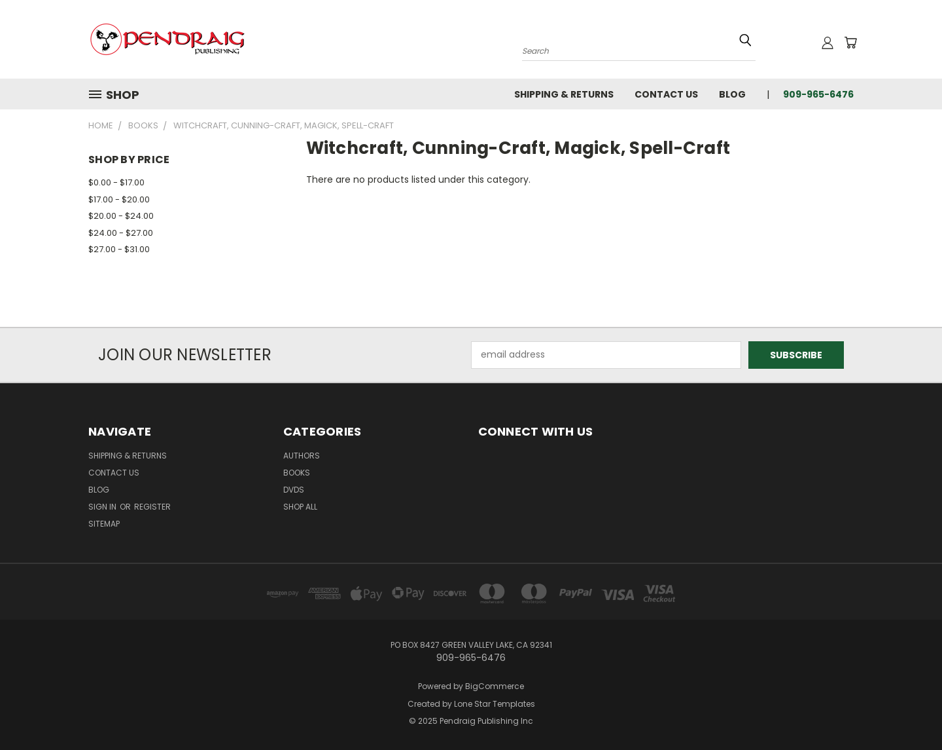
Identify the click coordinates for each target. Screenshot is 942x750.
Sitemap (104, 523)
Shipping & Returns (564, 94)
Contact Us (666, 94)
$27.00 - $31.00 (119, 249)
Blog (732, 94)
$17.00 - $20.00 (119, 199)
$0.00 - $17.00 (116, 182)
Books (296, 472)
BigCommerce (494, 686)
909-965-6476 (818, 94)
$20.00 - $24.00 (121, 216)
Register (152, 506)
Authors (301, 455)
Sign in (103, 506)
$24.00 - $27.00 (120, 233)
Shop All (300, 506)
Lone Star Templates (494, 703)
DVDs (293, 489)
